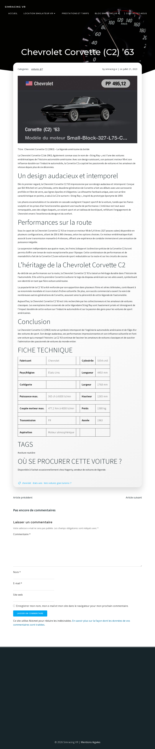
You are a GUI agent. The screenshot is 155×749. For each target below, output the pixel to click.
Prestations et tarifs (75, 13)
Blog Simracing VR (107, 13)
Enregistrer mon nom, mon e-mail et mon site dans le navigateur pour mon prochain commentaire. (72, 606)
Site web (18, 594)
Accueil (13, 13)
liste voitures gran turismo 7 (57, 483)
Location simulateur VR (40, 13)
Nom (17, 572)
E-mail (17, 583)
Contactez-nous (136, 13)
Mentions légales (90, 742)
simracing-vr (111, 69)
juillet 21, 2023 (130, 69)
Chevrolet (26, 483)
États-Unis (37, 483)
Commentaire (22, 534)
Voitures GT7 (37, 69)
